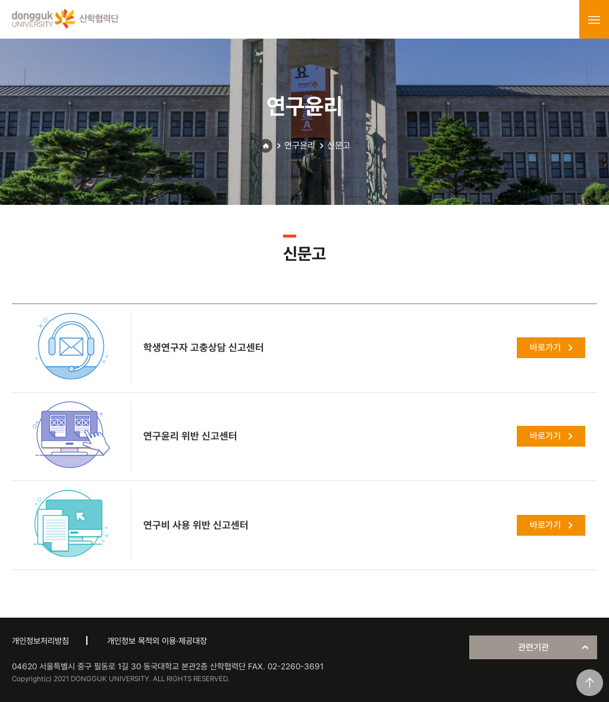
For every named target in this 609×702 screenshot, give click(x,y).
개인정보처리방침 (40, 641)
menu (594, 19)
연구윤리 (299, 145)
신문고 (338, 145)
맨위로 (589, 682)
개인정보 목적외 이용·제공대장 (157, 641)
